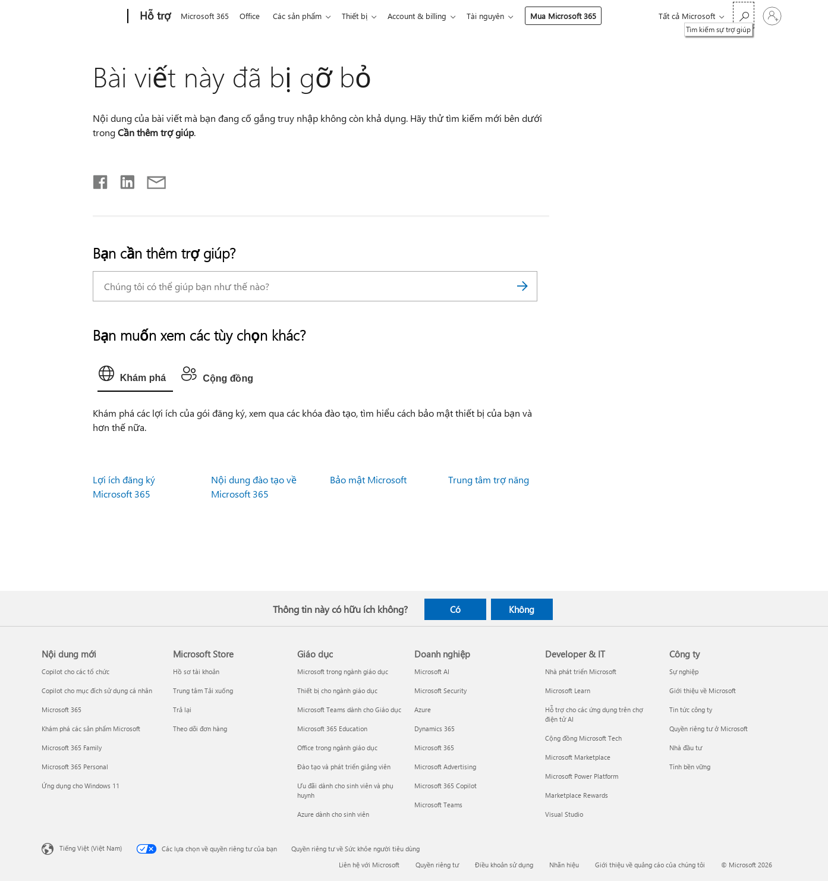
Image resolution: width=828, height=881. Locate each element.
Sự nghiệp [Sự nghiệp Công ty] (683, 671)
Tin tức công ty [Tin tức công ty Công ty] (690, 709)
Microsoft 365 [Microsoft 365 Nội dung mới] (61, 709)
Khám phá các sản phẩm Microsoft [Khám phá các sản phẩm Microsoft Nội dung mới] (91, 728)
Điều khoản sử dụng (504, 864)
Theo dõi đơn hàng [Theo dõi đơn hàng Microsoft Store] (200, 728)
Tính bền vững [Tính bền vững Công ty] (689, 766)
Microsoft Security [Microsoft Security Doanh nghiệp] (440, 690)
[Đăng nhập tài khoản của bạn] (772, 16)
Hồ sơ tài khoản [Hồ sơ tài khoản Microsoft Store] (196, 671)
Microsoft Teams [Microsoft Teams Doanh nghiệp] (438, 804)
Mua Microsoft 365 (575, 16)
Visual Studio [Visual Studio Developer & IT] (564, 814)
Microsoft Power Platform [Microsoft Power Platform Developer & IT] (581, 776)
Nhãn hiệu (564, 864)
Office (252, 16)
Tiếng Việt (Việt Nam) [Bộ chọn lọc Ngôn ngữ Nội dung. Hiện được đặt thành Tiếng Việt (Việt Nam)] (90, 848)
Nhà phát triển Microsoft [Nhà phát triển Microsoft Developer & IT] (580, 671)
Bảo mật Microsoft (368, 479)
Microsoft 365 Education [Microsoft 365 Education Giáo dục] (332, 728)
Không (521, 609)
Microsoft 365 (205, 16)
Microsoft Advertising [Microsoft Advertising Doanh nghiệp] (445, 766)
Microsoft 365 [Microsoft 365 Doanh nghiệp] (434, 747)
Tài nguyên (497, 16)
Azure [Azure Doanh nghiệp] (422, 709)
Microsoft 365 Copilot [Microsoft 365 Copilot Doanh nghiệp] (445, 785)
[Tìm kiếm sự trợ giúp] (743, 15)
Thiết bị (361, 16)
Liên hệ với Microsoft (369, 864)
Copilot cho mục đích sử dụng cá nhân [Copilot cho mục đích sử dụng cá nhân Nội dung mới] (97, 690)
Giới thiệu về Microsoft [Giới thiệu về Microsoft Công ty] (702, 690)
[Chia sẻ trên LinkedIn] (122, 179)
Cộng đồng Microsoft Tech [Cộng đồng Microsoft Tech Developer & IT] (583, 738)
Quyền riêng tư (437, 864)
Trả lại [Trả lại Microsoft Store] (182, 709)
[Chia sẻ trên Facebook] (101, 179)
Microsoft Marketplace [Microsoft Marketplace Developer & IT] (577, 757)
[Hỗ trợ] (154, 17)
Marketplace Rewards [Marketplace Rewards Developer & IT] (576, 795)
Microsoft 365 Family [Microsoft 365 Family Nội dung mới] (72, 747)
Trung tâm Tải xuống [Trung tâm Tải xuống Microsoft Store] (203, 690)
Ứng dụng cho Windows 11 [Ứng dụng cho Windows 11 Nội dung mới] (80, 785)
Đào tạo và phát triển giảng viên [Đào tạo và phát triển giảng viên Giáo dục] (344, 766)
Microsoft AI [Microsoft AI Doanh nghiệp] (431, 671)
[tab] (135, 376)
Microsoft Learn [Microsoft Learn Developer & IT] (567, 690)
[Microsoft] (82, 17)
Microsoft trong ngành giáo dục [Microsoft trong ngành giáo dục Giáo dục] (342, 671)
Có (455, 609)
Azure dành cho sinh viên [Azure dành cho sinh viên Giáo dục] (333, 814)
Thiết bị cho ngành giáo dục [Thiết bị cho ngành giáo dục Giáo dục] (337, 690)
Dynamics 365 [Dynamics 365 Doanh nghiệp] (434, 728)
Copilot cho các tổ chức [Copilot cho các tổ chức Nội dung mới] (75, 671)
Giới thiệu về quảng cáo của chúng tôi (650, 864)
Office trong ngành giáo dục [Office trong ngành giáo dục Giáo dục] (337, 747)
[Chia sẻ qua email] (151, 179)
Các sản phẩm (302, 16)
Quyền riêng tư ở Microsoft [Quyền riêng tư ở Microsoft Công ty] (708, 728)
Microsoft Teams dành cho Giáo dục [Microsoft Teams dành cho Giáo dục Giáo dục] (349, 709)
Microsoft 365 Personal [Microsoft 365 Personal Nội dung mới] (75, 766)
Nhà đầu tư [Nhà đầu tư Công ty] (685, 747)
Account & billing (426, 16)
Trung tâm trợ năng (488, 479)
